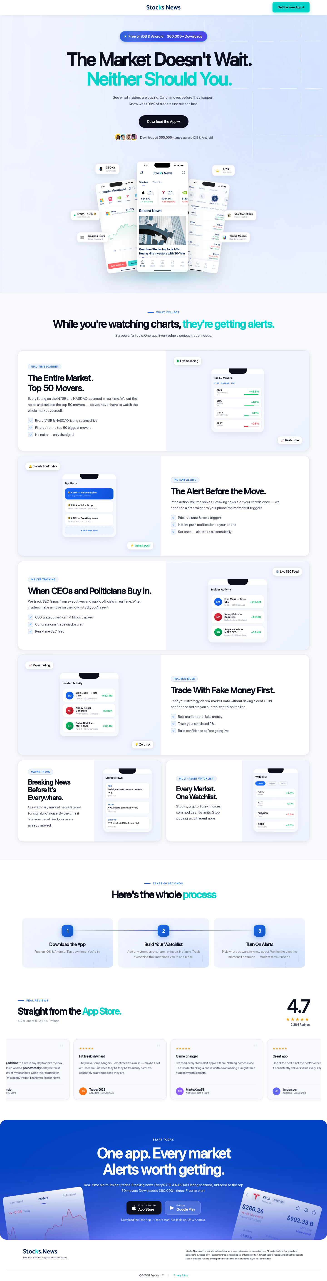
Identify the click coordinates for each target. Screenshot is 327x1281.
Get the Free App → (291, 7)
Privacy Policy (180, 1275)
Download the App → (163, 121)
